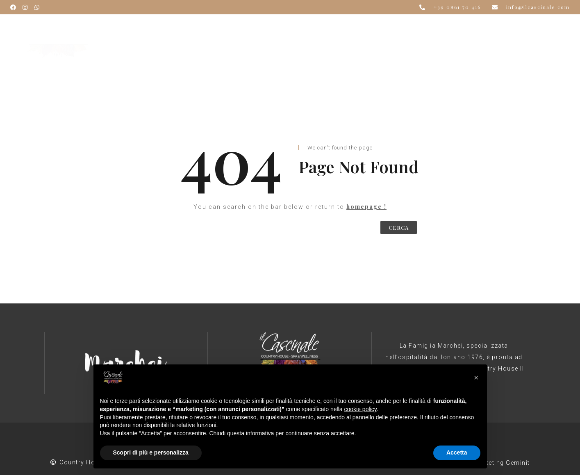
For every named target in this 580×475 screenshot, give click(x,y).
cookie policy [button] (360, 409)
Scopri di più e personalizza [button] (151, 452)
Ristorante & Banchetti (249, 31)
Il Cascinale (177, 31)
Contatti (138, 44)
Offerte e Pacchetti (450, 31)
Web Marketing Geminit (494, 462)
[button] (476, 377)
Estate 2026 (385, 31)
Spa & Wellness (326, 31)
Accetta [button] (456, 452)
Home (134, 31)
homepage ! (366, 206)
